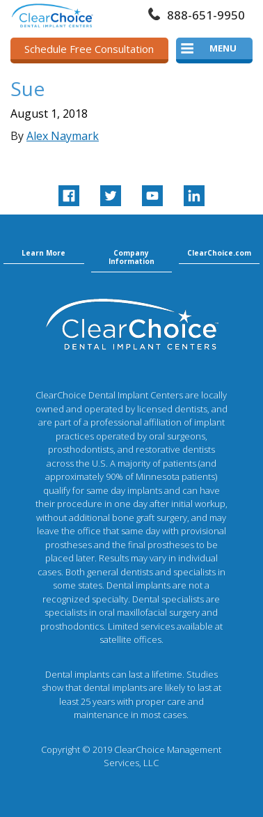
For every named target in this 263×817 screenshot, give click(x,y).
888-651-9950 (206, 15)
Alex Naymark (62, 135)
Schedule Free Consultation (89, 49)
